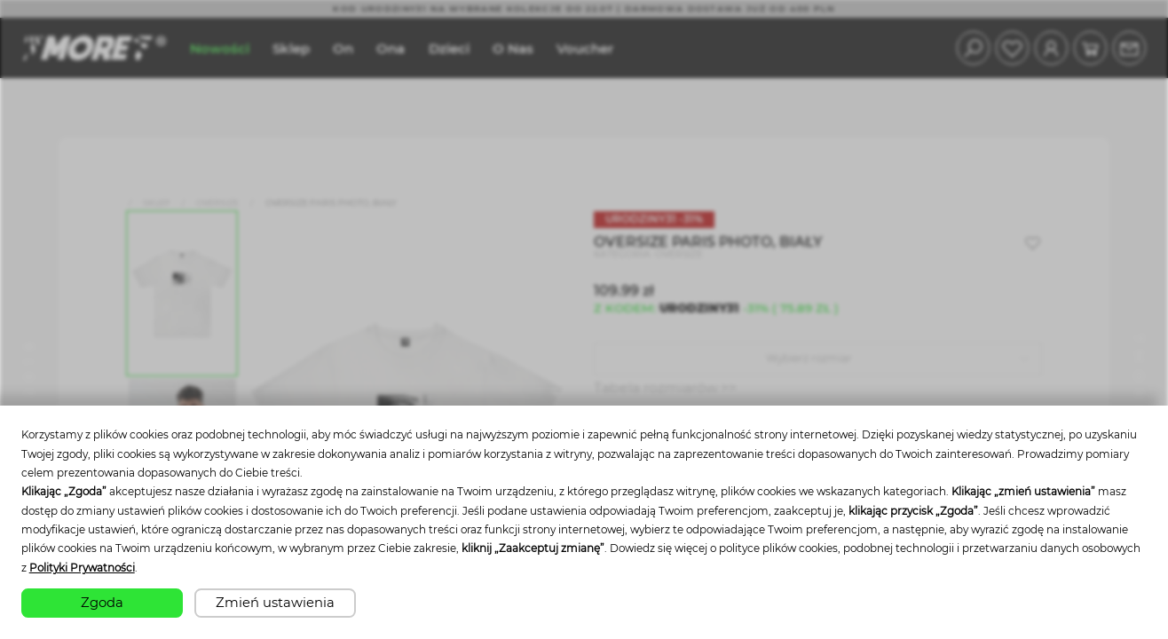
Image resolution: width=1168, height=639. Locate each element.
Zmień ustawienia (275, 603)
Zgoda (102, 603)
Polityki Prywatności (82, 568)
